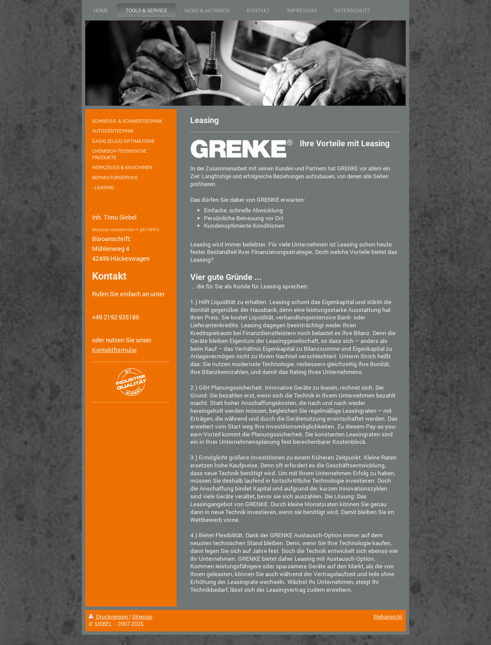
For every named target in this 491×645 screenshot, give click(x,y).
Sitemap (142, 616)
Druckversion (109, 616)
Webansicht (387, 616)
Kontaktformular (114, 350)
